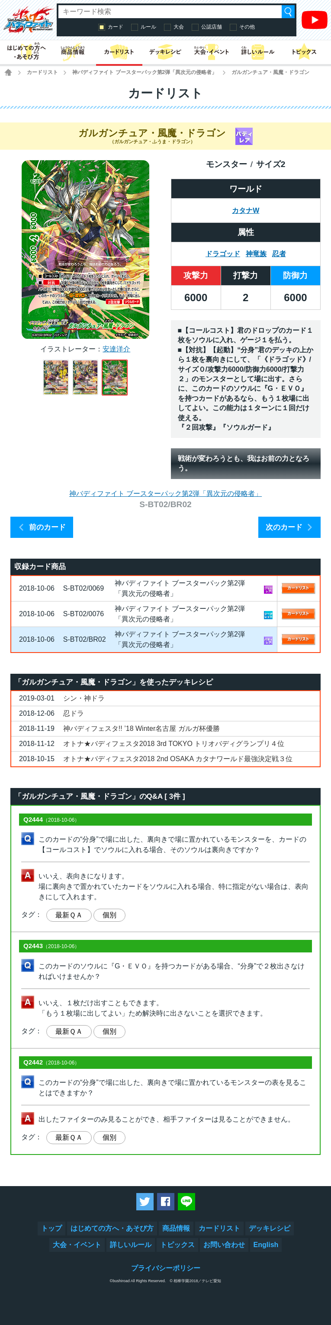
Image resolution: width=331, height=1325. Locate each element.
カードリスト (42, 72)
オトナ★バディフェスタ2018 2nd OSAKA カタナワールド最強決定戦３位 (177, 758)
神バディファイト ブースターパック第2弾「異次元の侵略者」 (144, 72)
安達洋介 (116, 349)
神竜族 (256, 253)
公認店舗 (211, 27)
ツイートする (145, 1201)
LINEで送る (186, 1201)
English (266, 1244)
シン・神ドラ (84, 698)
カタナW (245, 210)
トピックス (177, 1244)
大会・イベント (77, 1244)
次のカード (284, 527)
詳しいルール (130, 1244)
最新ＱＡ (69, 915)
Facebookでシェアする (165, 1201)
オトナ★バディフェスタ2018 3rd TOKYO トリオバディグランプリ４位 (173, 743)
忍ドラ (73, 713)
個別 (109, 915)
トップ (51, 1228)
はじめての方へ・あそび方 (112, 1228)
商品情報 (176, 1228)
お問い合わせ (224, 1244)
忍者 (279, 253)
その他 (247, 27)
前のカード (47, 527)
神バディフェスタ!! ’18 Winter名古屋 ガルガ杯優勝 (141, 728)
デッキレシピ (269, 1228)
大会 (179, 27)
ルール (148, 27)
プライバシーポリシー (165, 1268)
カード (115, 27)
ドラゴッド (223, 253)
